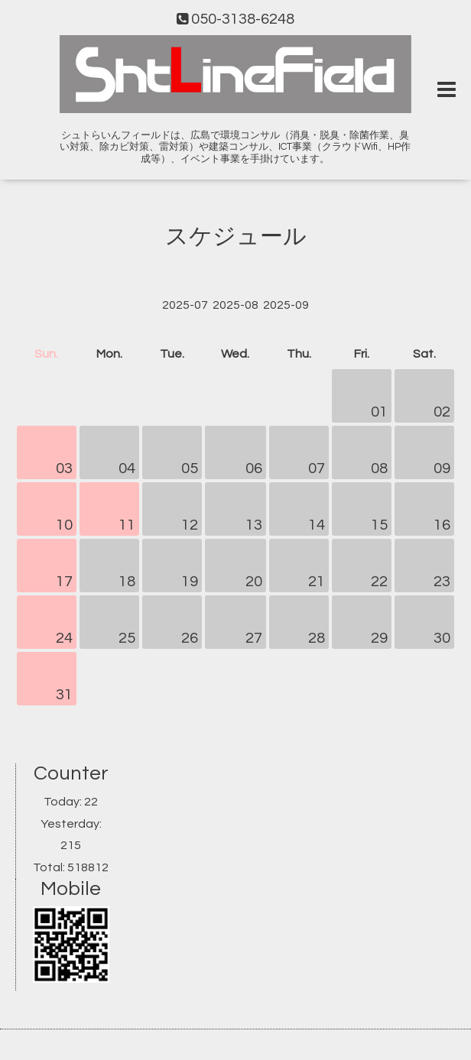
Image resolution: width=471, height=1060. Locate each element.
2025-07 (185, 305)
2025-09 (286, 305)
